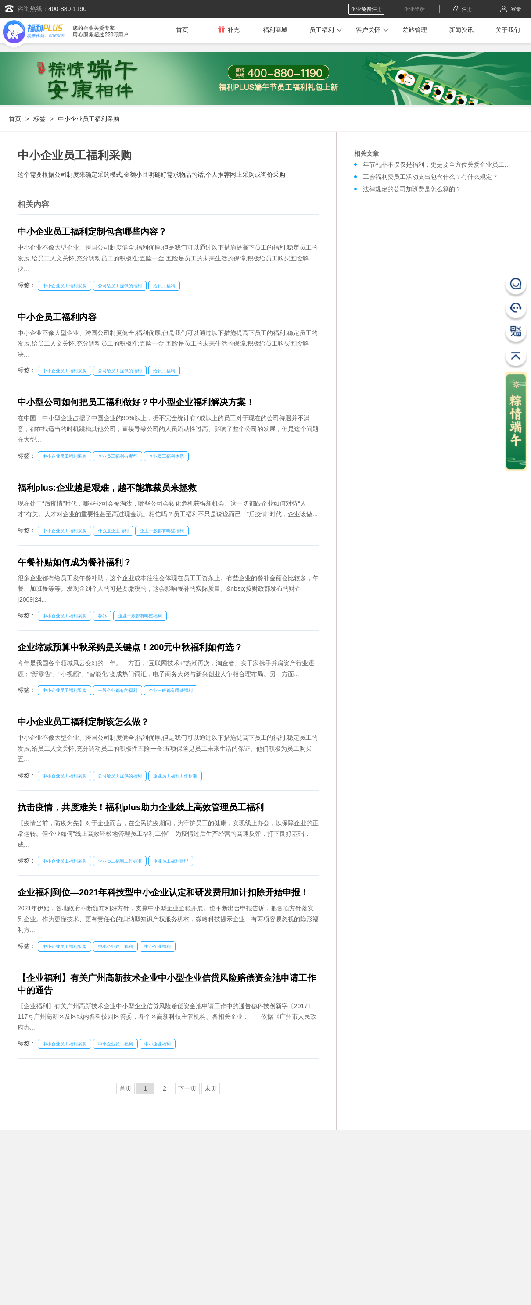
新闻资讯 (461, 29)
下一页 (187, 1088)
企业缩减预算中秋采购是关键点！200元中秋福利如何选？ (130, 647)
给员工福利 (164, 285)
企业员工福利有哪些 (117, 456)
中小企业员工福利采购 (88, 118)
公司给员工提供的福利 (120, 285)
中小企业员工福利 (115, 946)
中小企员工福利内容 (57, 317)
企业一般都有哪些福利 (162, 530)
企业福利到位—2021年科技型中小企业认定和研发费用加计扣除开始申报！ (163, 892)
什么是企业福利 (113, 530)
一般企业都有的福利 (117, 690)
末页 (211, 1088)
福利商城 (275, 29)
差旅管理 (414, 29)
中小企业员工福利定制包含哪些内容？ (92, 231)
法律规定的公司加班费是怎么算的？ (412, 189)
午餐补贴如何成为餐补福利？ (75, 562)
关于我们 (507, 29)
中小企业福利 (157, 946)
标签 (39, 118)
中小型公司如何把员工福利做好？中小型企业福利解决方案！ (136, 402)
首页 (182, 29)
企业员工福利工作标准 (175, 776)
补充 (229, 29)
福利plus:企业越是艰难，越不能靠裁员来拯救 (107, 487)
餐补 (102, 615)
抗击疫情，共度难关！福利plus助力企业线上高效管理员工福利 (141, 807)
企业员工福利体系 (166, 456)
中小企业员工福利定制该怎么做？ (83, 722)
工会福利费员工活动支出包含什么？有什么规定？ (430, 176)
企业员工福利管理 (170, 861)
